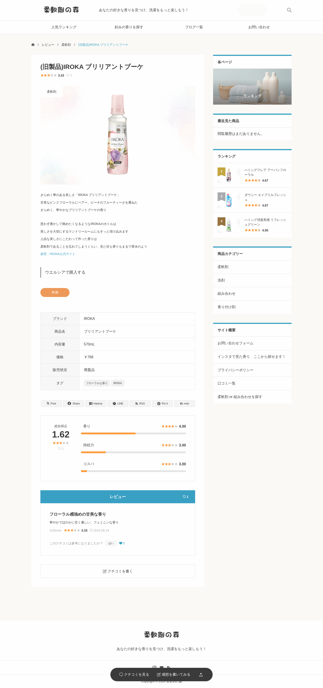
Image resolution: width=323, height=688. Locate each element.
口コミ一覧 (227, 383)
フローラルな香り (97, 383)
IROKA (117, 383)
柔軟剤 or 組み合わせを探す (240, 397)
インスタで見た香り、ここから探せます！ (252, 356)
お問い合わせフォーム (235, 343)
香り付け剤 (227, 307)
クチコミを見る (134, 674)
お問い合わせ (259, 27)
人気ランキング (63, 27)
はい (111, 543)
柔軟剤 (51, 91)
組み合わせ (227, 293)
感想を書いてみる (173, 674)
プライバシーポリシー (235, 370)
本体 (55, 292)
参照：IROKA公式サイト (57, 254)
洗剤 (221, 280)
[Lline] (118, 403)
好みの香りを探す (129, 27)
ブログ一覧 (194, 27)
